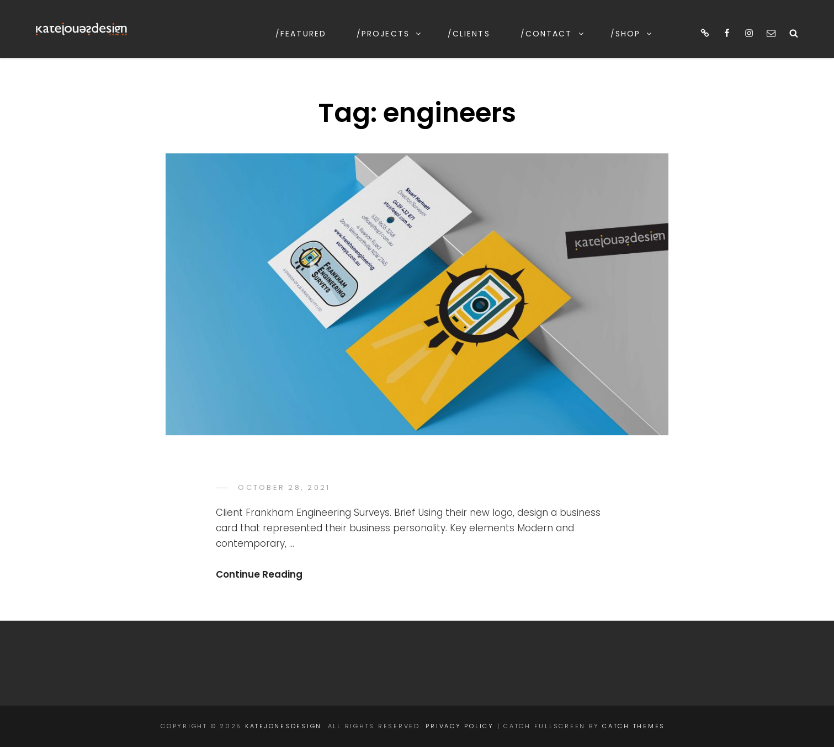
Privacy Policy (460, 726)
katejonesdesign (283, 726)
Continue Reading (259, 574)
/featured (300, 33)
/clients (469, 33)
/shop (632, 33)
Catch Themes (633, 726)
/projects (389, 33)
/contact (552, 33)
